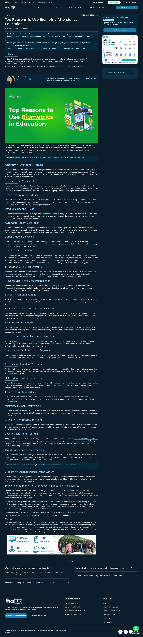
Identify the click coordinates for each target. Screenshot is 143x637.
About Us (106, 603)
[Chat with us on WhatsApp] (136, 630)
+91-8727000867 (11, 2)
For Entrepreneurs (98, 2)
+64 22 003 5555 (27, 2)
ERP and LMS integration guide (48, 48)
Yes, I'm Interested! (119, 30)
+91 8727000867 (73, 513)
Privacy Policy (107, 622)
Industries (60, 7)
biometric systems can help (55, 158)
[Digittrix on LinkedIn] (120, 632)
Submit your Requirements (126, 7)
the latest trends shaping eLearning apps (59, 465)
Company (90, 7)
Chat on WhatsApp (38, 616)
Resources (103, 7)
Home (37, 7)
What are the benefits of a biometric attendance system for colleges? (106, 568)
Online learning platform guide (73, 48)
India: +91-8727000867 (72, 607)
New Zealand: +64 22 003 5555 (75, 611)
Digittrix (10, 502)
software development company (86, 438)
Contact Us (106, 618)
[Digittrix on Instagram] (131, 632)
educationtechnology (15, 64)
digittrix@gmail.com (12, 515)
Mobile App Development (111, 611)
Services (47, 7)
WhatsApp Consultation (73, 614)
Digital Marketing (109, 614)
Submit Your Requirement (16, 616)
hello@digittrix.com (71, 603)
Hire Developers (75, 7)
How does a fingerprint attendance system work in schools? (37, 582)
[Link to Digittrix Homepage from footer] (13, 603)
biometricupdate (79, 59)
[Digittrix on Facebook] (126, 632)
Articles (13, 15)
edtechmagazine (83, 66)
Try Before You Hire (130, 2)
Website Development (110, 607)
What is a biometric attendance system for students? (37, 568)
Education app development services (21, 48)
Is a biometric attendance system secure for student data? (106, 575)
